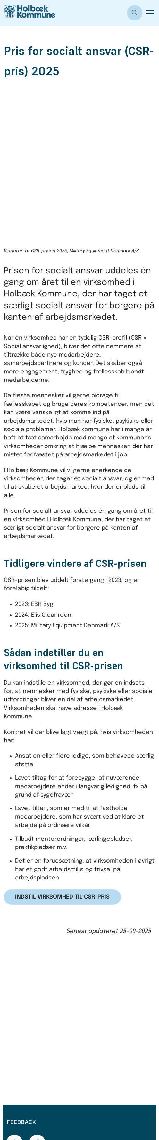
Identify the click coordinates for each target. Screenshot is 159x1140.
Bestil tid (24, 1023)
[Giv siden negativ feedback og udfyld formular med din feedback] (37, 854)
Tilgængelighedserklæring (48, 1090)
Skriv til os (26, 1034)
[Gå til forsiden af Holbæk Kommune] (27, 12)
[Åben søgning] (134, 12)
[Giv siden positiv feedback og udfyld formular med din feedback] (14, 854)
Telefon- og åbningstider (47, 1012)
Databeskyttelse (35, 1079)
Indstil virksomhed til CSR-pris (62, 754)
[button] (152, 13)
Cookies (23, 1068)
